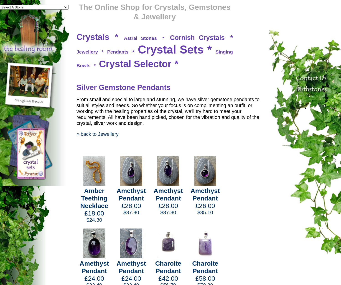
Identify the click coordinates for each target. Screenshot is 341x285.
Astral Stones (140, 38)
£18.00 (94, 205)
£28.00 (131, 201)
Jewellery (87, 51)
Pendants (118, 51)
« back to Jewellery (97, 134)
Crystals (92, 37)
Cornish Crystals (197, 37)
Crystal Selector (135, 64)
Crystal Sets (171, 49)
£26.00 (205, 201)
